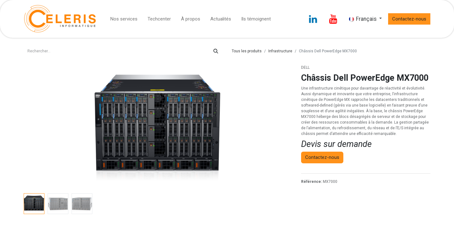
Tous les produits (247, 51)
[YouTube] (333, 18)
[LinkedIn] (313, 18)
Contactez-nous (409, 19)
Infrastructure (280, 51)
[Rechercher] (215, 51)
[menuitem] (124, 19)
